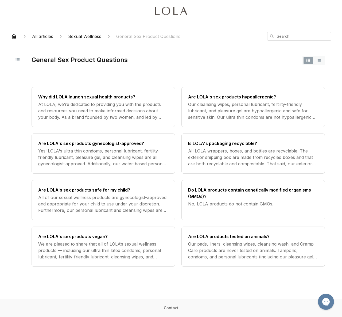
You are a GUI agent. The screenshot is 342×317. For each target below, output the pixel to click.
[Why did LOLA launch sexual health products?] (103, 107)
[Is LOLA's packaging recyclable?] (253, 153)
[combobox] (299, 36)
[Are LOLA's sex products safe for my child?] (103, 200)
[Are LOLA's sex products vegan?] (103, 247)
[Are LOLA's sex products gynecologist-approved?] (103, 153)
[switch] (313, 60)
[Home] (14, 36)
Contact (171, 307)
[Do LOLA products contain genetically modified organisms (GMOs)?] (253, 200)
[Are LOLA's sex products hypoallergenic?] (253, 107)
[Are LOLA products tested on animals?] (253, 247)
